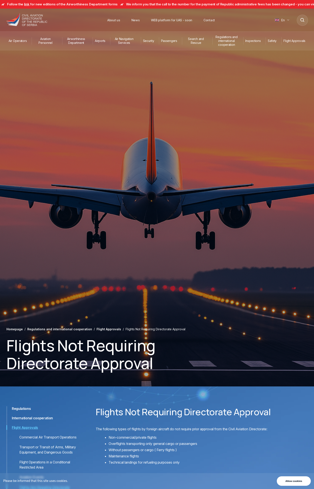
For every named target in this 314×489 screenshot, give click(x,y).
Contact (209, 20)
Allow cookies (293, 481)
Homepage (14, 329)
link (26, 4)
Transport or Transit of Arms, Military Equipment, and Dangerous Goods (47, 449)
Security (148, 41)
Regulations (21, 408)
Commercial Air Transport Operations (48, 437)
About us (113, 20)
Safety (272, 41)
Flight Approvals (294, 41)
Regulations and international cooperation (226, 40)
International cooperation (32, 418)
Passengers (169, 41)
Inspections (253, 41)
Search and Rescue (196, 41)
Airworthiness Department (76, 41)
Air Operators (18, 41)
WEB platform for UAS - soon (171, 20)
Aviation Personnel (45, 41)
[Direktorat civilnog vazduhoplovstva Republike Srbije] (26, 20)
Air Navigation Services (124, 41)
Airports (100, 41)
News (135, 20)
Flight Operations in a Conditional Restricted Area (44, 464)
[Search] (302, 20)
